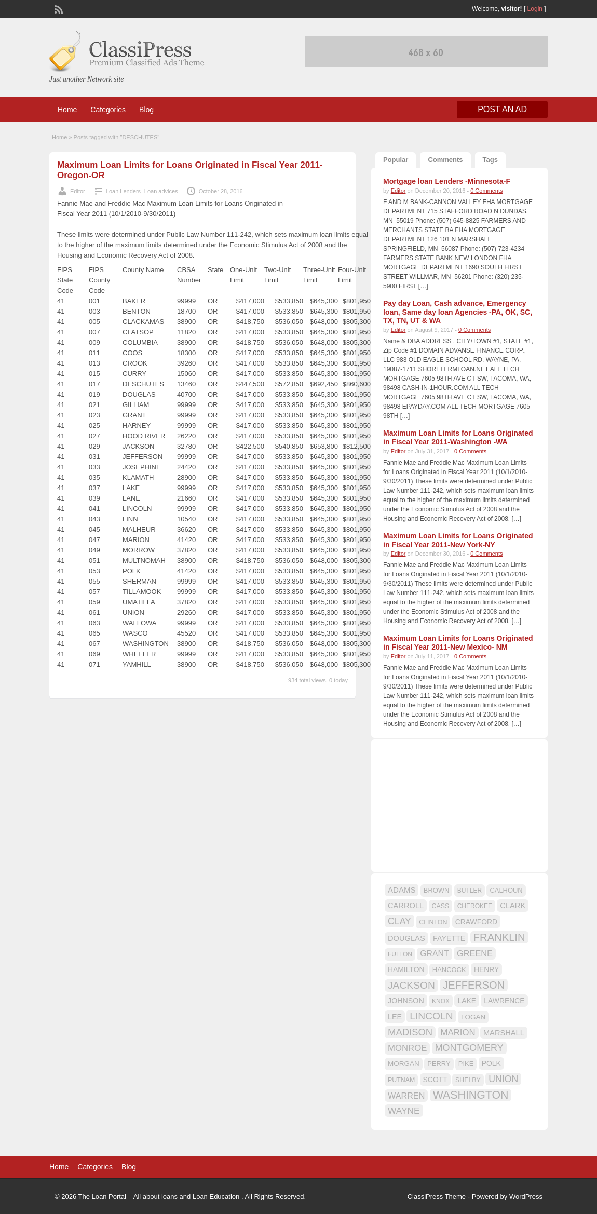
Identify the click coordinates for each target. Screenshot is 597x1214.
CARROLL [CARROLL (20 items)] (406, 905)
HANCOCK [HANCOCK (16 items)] (449, 970)
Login (534, 8)
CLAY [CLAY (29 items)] (399, 921)
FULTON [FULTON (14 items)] (400, 954)
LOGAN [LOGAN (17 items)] (473, 1017)
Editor (77, 191)
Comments (445, 160)
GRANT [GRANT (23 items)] (434, 953)
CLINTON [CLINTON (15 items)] (433, 922)
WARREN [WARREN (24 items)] (406, 1095)
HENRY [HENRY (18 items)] (486, 969)
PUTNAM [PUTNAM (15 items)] (401, 1080)
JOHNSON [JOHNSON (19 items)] (406, 1000)
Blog (146, 109)
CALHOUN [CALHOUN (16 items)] (506, 890)
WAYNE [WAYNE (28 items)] (404, 1110)
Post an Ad (502, 109)
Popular (395, 160)
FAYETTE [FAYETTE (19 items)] (449, 938)
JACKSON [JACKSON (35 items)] (411, 985)
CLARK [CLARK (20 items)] (512, 905)
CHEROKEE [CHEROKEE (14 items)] (474, 906)
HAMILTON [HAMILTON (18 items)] (406, 969)
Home (67, 109)
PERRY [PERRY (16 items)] (438, 1064)
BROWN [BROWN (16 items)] (437, 890)
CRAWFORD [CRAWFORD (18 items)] (476, 922)
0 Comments (486, 190)
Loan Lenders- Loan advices (142, 191)
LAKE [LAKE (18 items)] (466, 1000)
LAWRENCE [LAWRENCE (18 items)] (504, 1000)
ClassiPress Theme (437, 1196)
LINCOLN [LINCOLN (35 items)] (431, 1015)
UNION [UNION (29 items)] (503, 1079)
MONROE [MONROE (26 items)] (407, 1048)
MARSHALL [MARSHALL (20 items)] (503, 1033)
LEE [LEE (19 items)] (395, 1017)
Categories (108, 109)
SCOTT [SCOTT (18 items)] (435, 1079)
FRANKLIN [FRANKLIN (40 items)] (499, 937)
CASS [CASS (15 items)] (441, 906)
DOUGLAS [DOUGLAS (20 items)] (406, 938)
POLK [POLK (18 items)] (491, 1063)
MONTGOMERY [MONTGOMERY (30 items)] (469, 1048)
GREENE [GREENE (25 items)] (475, 953)
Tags (490, 160)
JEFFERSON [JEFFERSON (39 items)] (474, 985)
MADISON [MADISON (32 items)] (410, 1032)
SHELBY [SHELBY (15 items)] (468, 1080)
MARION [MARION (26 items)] (458, 1032)
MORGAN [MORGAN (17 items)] (403, 1064)
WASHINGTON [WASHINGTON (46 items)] (471, 1095)
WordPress (525, 1196)
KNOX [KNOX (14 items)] (441, 1001)
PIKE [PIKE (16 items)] (465, 1064)
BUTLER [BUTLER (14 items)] (469, 890)
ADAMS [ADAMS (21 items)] (401, 889)
